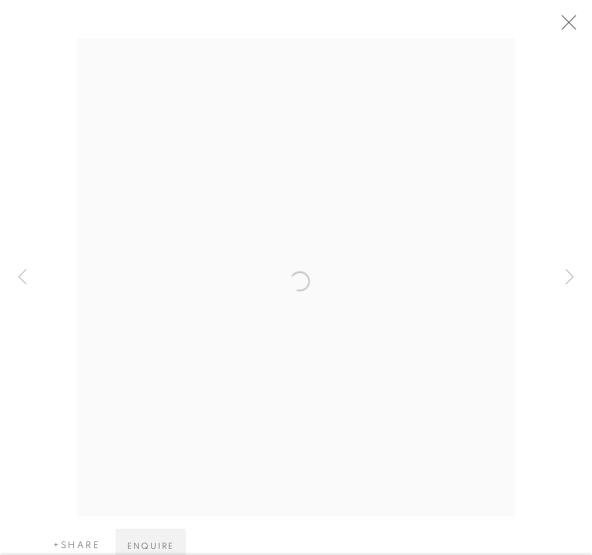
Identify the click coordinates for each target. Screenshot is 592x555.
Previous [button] (22, 277)
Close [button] (570, 27)
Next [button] (569, 277)
